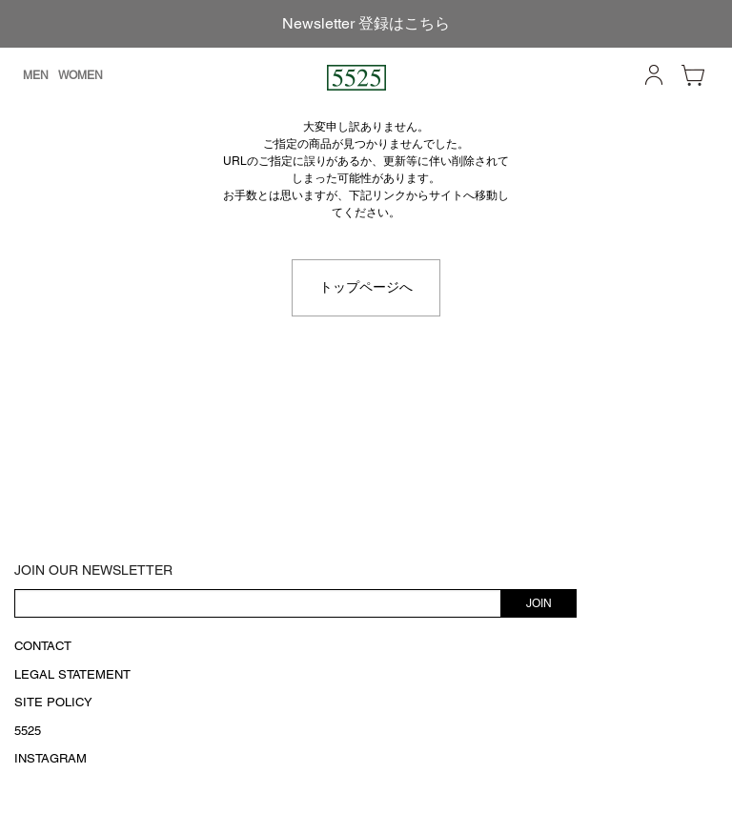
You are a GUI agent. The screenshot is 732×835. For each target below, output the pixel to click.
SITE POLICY (53, 702)
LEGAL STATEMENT (72, 674)
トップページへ (366, 287)
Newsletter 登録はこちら (366, 23)
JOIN (539, 603)
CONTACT (42, 646)
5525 (27, 730)
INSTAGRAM (50, 758)
